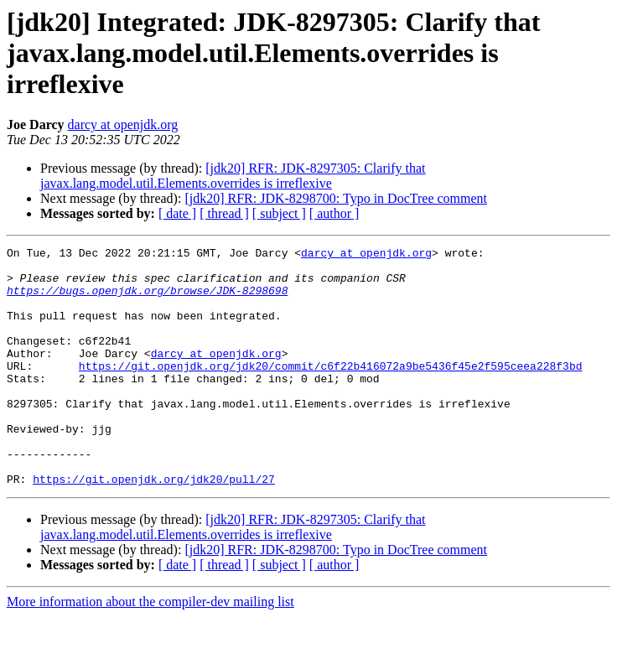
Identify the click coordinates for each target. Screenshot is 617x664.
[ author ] (334, 213)
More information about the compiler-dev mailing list (150, 649)
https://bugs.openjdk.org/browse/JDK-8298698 (147, 300)
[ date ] (177, 213)
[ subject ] (279, 213)
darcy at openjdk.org (123, 124)
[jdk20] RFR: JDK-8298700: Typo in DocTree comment (335, 198)
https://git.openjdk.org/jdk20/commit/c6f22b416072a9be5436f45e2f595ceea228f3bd (331, 390)
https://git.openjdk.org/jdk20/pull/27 (154, 526)
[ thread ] (224, 213)
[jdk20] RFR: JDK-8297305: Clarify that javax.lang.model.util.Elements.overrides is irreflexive (233, 175)
